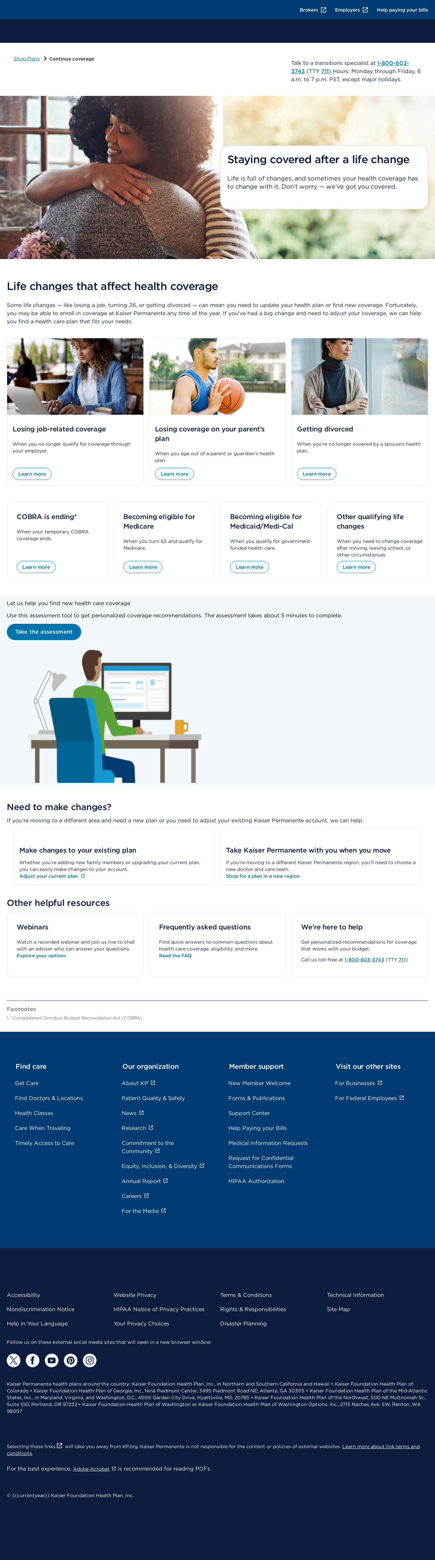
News (133, 1113)
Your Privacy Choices (141, 1323)
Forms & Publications (256, 1098)
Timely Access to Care (44, 1143)
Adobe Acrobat (94, 1469)
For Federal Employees (369, 1098)
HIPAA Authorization (256, 1181)
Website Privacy (135, 1295)
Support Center (248, 1113)
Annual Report (145, 1181)
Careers (135, 1196)
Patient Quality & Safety (153, 1098)
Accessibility (23, 1295)
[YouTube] (51, 1360)
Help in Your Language (37, 1323)
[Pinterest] (70, 1360)
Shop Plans (27, 58)
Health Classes (34, 1113)
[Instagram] (90, 1360)
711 (402, 959)
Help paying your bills (402, 10)
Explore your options (41, 955)
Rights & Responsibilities (253, 1309)
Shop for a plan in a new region (263, 876)
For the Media (144, 1211)
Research (138, 1128)
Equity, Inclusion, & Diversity (163, 1166)
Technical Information (355, 1295)
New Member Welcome (259, 1083)
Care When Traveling (43, 1128)
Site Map (338, 1309)
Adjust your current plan (52, 876)
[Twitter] (13, 1360)
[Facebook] (32, 1360)
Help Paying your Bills (257, 1128)
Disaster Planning (243, 1323)
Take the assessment (44, 632)
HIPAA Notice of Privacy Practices (159, 1309)
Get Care (26, 1083)
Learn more (32, 474)
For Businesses (359, 1083)
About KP (139, 1083)
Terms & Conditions (246, 1295)
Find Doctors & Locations (49, 1098)
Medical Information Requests (268, 1143)
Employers (352, 9)
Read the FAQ (175, 955)
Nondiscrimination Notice (40, 1309)
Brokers (313, 9)
